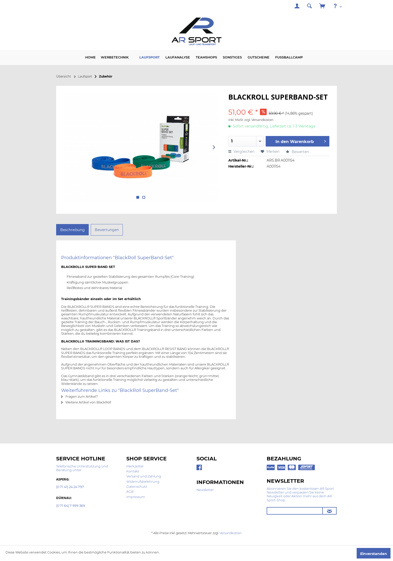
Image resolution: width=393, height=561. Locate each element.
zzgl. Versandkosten (258, 120)
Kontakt (132, 471)
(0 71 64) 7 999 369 (70, 506)
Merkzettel (134, 466)
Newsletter (205, 490)
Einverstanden (373, 553)
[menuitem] (297, 7)
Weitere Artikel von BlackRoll (86, 402)
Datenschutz (136, 486)
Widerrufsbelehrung (142, 481)
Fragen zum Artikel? (79, 396)
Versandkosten (231, 533)
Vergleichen (241, 151)
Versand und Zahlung (143, 476)
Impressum (135, 497)
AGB (130, 492)
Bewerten (297, 152)
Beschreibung (72, 230)
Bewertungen (107, 230)
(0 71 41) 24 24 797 (70, 487)
